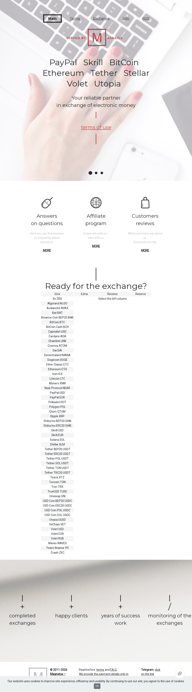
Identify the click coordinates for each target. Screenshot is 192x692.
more (47, 250)
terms (100, 669)
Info (126, 18)
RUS (145, 18)
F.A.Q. (113, 669)
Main (52, 18)
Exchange (101, 18)
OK (97, 686)
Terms (75, 18)
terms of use (96, 127)
